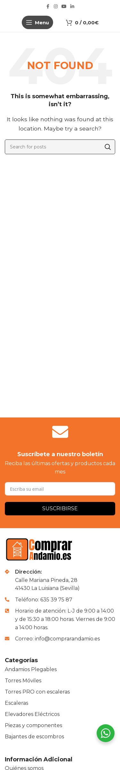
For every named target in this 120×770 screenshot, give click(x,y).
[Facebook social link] (48, 6)
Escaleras (16, 703)
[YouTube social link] (64, 6)
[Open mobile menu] (37, 22)
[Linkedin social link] (72, 6)
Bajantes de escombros (34, 737)
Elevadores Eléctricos (32, 714)
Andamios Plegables (31, 669)
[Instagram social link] (56, 6)
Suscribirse (60, 508)
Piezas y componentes (33, 725)
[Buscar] (60, 146)
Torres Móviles (23, 681)
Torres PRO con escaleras (37, 692)
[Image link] (40, 549)
